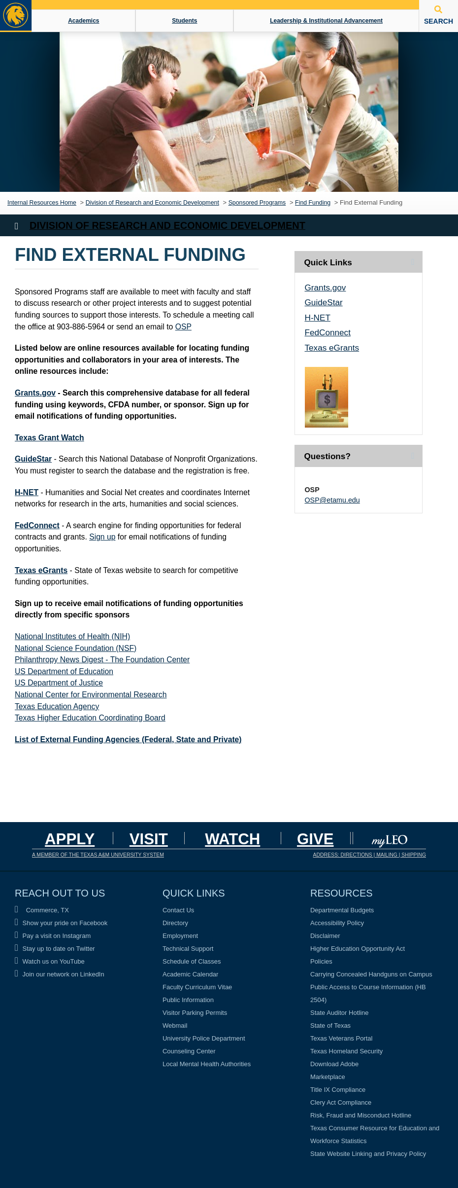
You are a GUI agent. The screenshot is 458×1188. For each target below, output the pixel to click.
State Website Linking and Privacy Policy (368, 1153)
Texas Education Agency (57, 706)
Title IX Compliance (337, 1089)
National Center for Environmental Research (90, 694)
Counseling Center (189, 1051)
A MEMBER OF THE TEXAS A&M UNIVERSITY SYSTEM (98, 855)
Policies (321, 961)
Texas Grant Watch (49, 437)
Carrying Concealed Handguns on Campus (371, 974)
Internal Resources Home (41, 202)
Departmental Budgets (342, 910)
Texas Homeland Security (346, 1051)
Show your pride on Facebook (61, 923)
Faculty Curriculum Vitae (197, 987)
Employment (180, 935)
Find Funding (312, 202)
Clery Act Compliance (340, 1102)
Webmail (175, 1025)
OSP (183, 327)
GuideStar (33, 459)
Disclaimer (325, 935)
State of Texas (330, 1025)
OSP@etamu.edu (332, 500)
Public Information (188, 1000)
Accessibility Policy (337, 923)
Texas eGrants (41, 570)
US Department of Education (64, 671)
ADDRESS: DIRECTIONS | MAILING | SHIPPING (369, 855)
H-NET (26, 492)
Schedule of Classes (192, 961)
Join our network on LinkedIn (59, 974)
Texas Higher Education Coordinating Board (90, 718)
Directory (175, 923)
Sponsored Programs (257, 202)
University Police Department (204, 1038)
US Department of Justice (59, 683)
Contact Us (178, 910)
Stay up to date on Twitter (55, 948)
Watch (232, 839)
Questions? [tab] (327, 456)
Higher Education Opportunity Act (357, 948)
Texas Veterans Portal (341, 1038)
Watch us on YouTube (50, 961)
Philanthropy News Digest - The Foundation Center (102, 659)
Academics (83, 20)
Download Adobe (334, 1064)
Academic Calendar (190, 974)
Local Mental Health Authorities (207, 1064)
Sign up (102, 537)
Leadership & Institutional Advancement (326, 20)
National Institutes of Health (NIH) (72, 636)
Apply (70, 839)
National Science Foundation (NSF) (75, 648)
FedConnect (37, 525)
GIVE (315, 839)
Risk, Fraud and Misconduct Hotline (360, 1115)
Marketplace (327, 1076)
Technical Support (188, 948)
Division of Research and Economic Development (152, 202)
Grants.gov (35, 393)
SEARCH (438, 15)
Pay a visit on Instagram (53, 935)
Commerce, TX (42, 910)
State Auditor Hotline (339, 1012)
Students (184, 20)
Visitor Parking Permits (195, 1012)
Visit (149, 839)
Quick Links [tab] (328, 262)
